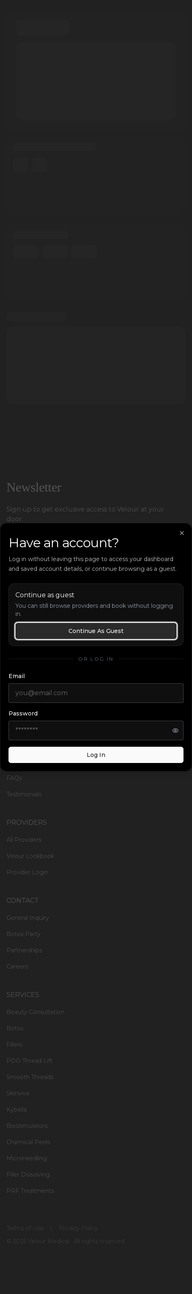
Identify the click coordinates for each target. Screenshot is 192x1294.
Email (17, 676)
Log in (96, 755)
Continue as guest (96, 631)
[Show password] (175, 730)
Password (23, 713)
